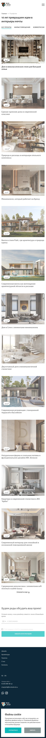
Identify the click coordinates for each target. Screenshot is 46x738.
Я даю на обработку (17, 633)
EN (5, 676)
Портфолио (13, 13)
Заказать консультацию (23, 637)
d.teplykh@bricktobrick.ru (9, 687)
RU (2, 676)
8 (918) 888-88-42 (6, 684)
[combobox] (4, 625)
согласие (10, 632)
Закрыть (32, 730)
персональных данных (27, 632)
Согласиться (13, 730)
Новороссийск (5, 681)
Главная (4, 13)
